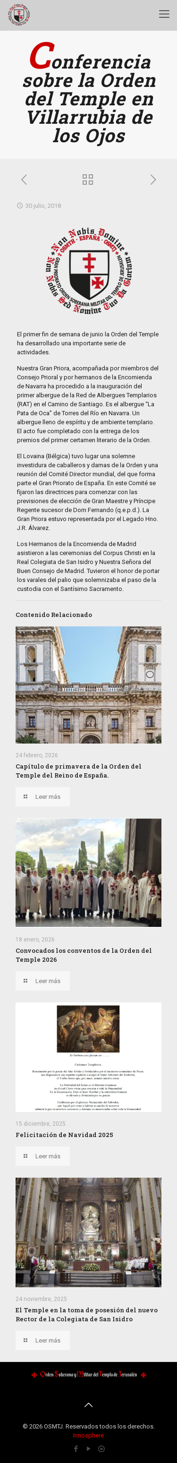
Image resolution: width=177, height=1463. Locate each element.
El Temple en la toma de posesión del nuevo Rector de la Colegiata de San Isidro (87, 1314)
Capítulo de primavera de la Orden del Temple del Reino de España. (79, 770)
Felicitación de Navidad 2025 (64, 1134)
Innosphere (88, 1435)
